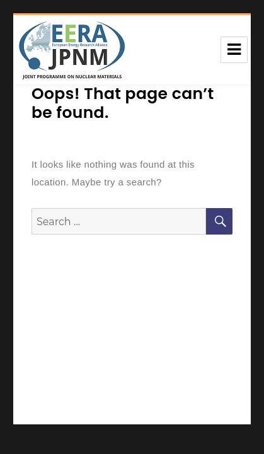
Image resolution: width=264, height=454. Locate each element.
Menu (234, 50)
